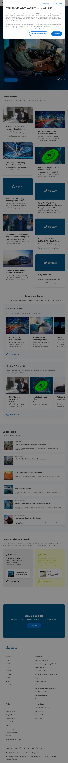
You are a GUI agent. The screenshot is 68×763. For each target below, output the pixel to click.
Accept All (57, 33)
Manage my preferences (38, 33)
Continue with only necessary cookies (52, 3)
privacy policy (39, 28)
